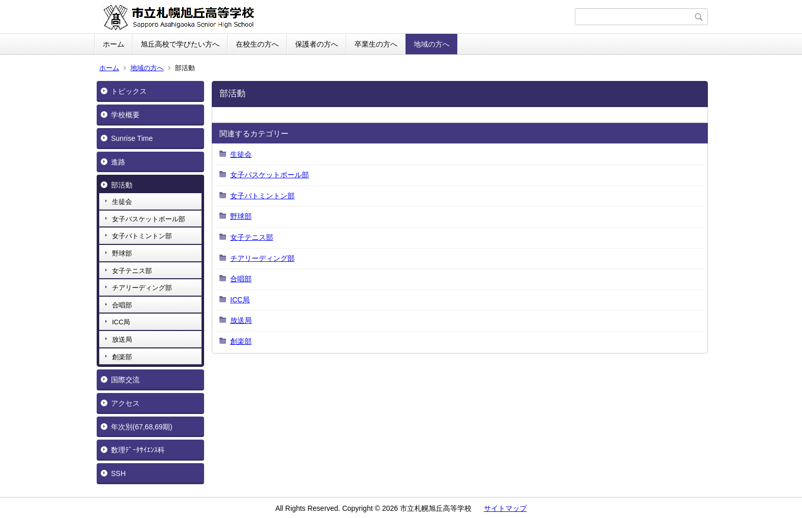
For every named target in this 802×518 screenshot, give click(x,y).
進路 (118, 162)
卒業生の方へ (375, 44)
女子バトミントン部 (142, 236)
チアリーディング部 (142, 288)
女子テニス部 (132, 271)
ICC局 (121, 322)
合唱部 (122, 305)
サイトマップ (505, 508)
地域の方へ (432, 44)
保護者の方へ (316, 44)
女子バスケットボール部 (148, 219)
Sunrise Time (132, 138)
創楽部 (122, 357)
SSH (118, 473)
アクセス (125, 403)
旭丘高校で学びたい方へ (180, 44)
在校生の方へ (257, 44)
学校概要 (125, 115)
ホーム (113, 44)
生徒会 (122, 201)
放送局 (122, 339)
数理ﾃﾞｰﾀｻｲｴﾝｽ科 (138, 450)
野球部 (122, 253)
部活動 (121, 185)
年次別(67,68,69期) (141, 427)
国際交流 (125, 380)
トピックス (129, 91)
